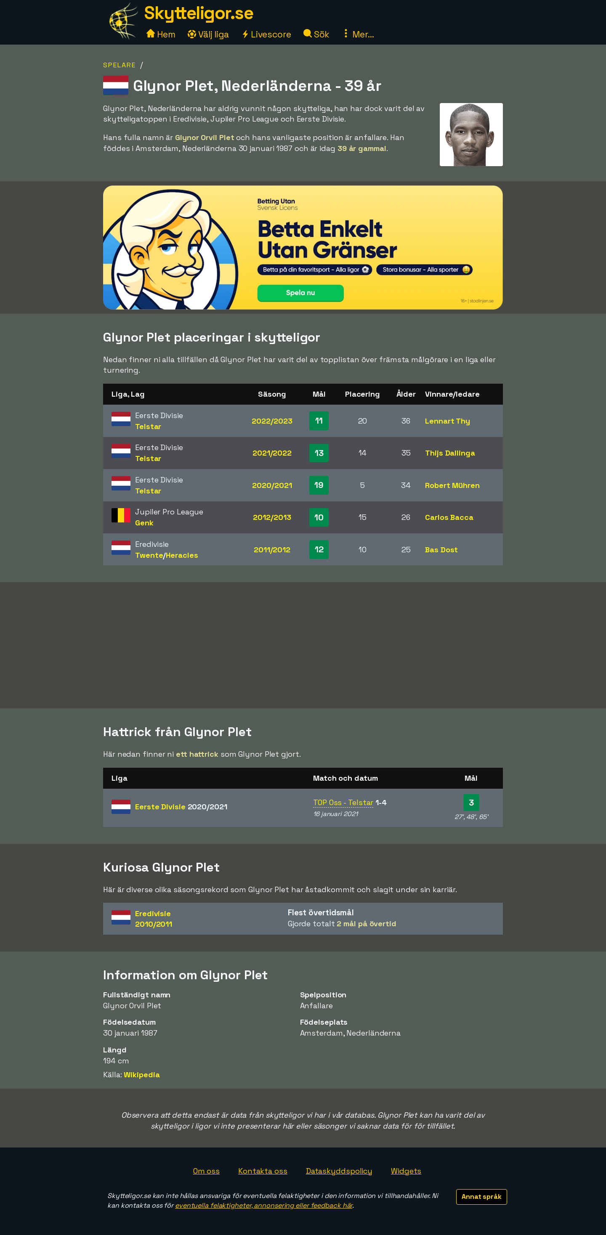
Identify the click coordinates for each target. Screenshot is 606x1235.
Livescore (266, 34)
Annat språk (482, 1196)
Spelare (119, 65)
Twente (149, 555)
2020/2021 (272, 485)
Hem (160, 34)
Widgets (406, 1171)
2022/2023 (272, 421)
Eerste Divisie (181, 806)
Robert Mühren (452, 485)
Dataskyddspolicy (339, 1171)
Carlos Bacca (449, 517)
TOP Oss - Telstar (343, 802)
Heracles (182, 555)
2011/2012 (272, 549)
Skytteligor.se (198, 13)
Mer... (358, 34)
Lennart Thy (447, 421)
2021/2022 (272, 453)
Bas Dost (441, 549)
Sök (316, 34)
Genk (144, 522)
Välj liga (208, 34)
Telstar (148, 426)
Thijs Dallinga (450, 453)
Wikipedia (141, 1074)
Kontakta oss (262, 1171)
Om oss (206, 1171)
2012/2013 (272, 517)
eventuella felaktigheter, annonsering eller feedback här (263, 1205)
